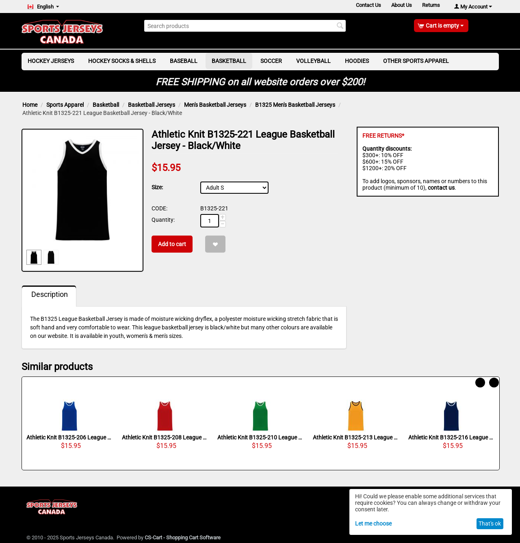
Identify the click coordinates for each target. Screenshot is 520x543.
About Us (398, 6)
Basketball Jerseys (151, 105)
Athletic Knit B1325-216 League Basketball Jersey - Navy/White (451, 437)
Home (29, 105)
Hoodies (357, 61)
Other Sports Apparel (416, 61)
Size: (157, 187)
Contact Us (362, 6)
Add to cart (172, 244)
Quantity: (163, 219)
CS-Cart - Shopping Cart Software (183, 537)
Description (49, 294)
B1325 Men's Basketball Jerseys (295, 105)
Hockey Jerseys (51, 61)
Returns (430, 6)
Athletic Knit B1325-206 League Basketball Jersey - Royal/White (69, 437)
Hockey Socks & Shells (122, 61)
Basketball (229, 61)
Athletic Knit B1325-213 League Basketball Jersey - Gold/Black (356, 437)
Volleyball (313, 61)
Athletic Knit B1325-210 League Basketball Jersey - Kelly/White (260, 437)
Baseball (183, 61)
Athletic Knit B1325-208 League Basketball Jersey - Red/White (165, 437)
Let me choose (373, 523)
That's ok (490, 523)
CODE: (159, 208)
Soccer (271, 61)
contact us (441, 187)
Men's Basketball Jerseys (215, 105)
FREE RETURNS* (383, 135)
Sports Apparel (65, 105)
